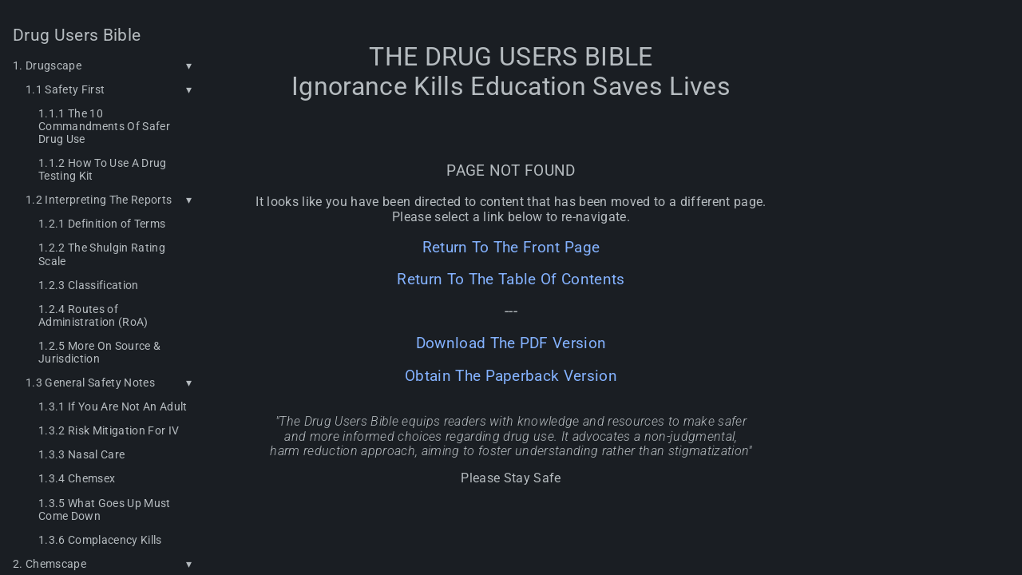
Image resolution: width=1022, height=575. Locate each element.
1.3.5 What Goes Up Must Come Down (104, 509)
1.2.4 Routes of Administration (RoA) (93, 315)
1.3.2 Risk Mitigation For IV (108, 430)
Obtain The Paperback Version (511, 376)
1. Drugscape (47, 65)
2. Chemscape (49, 563)
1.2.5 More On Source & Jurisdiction (99, 352)
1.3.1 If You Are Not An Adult (113, 406)
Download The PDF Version (511, 343)
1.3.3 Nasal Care (81, 454)
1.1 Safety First (65, 89)
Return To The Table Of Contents (510, 279)
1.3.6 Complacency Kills (100, 539)
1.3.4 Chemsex (76, 478)
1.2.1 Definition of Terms (101, 223)
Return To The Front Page (511, 247)
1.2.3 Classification (88, 285)
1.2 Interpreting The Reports (99, 199)
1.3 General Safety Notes (90, 382)
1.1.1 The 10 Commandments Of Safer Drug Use (104, 126)
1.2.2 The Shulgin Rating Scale (101, 254)
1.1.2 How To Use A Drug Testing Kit (102, 169)
